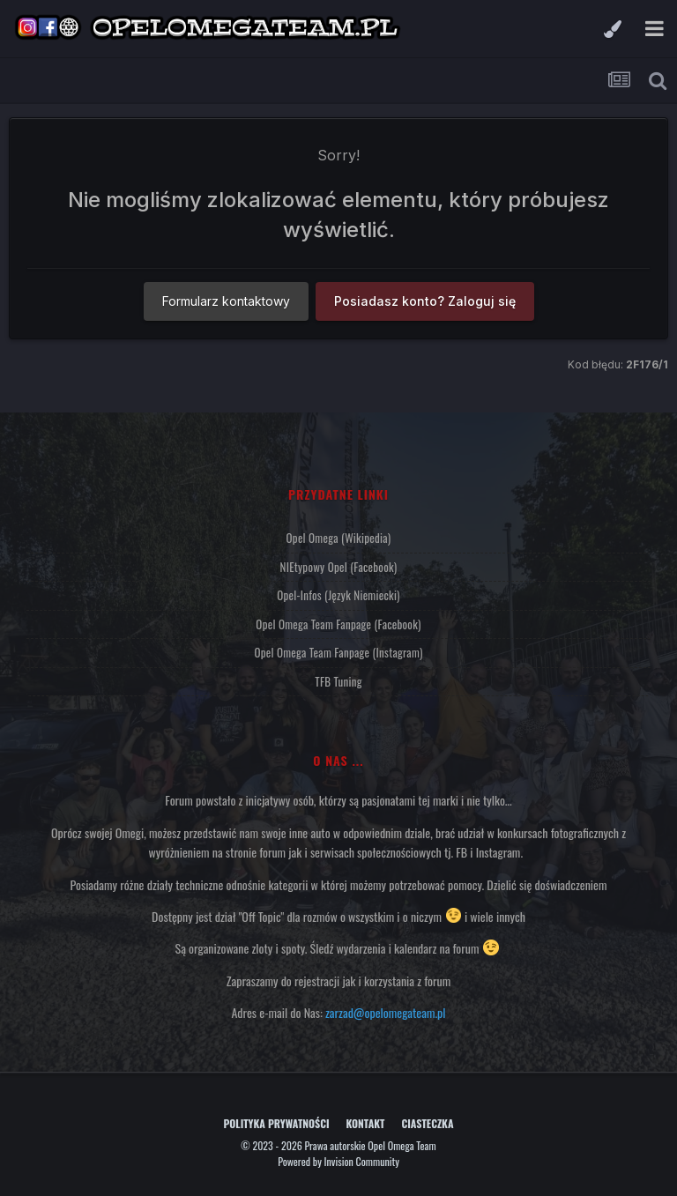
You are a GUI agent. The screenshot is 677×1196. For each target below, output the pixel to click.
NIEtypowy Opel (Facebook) (339, 567)
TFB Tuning (338, 681)
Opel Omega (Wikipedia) (338, 537)
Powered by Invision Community (338, 1161)
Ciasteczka (427, 1123)
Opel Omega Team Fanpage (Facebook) (338, 624)
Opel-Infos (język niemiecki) (338, 595)
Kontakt (365, 1123)
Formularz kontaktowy (226, 300)
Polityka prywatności (276, 1123)
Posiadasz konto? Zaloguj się (425, 300)
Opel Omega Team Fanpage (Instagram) (338, 652)
